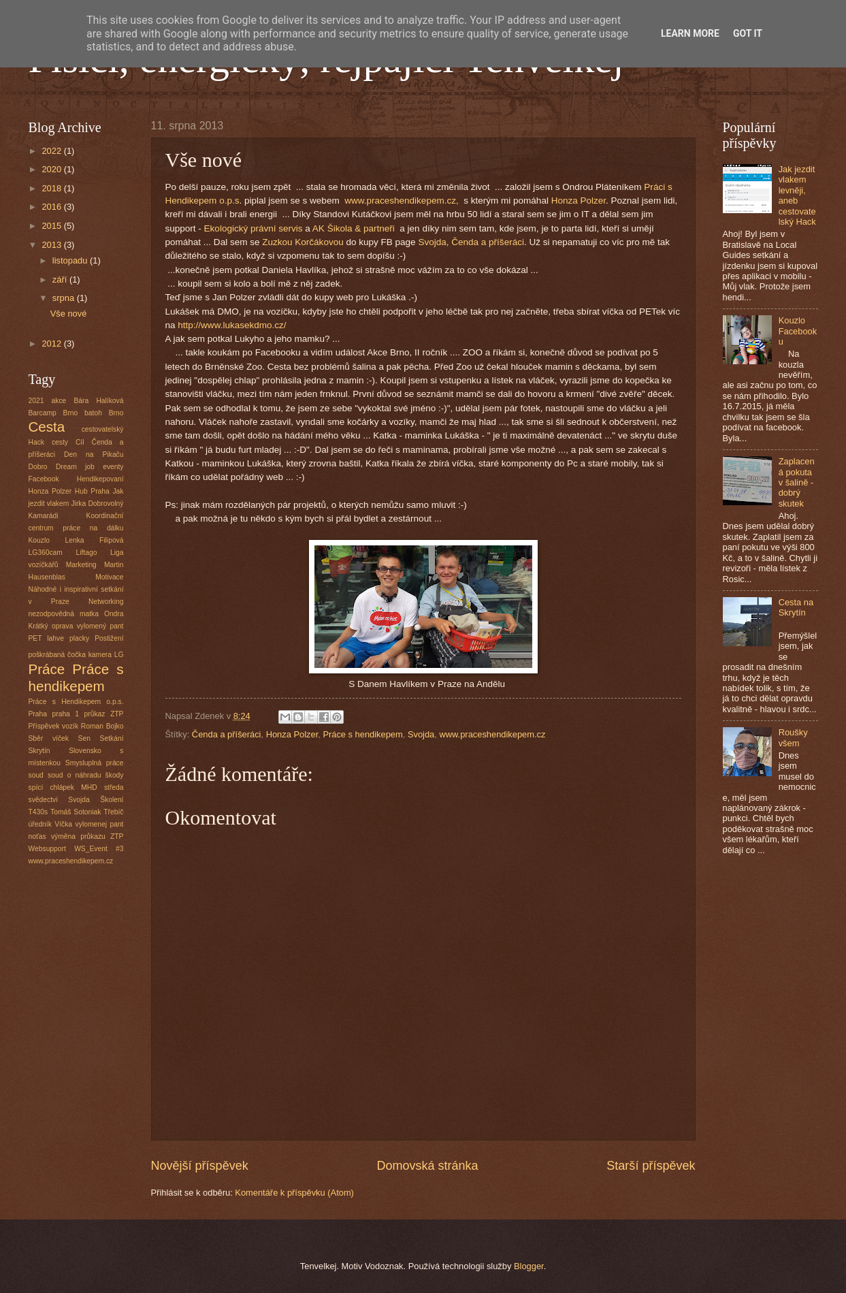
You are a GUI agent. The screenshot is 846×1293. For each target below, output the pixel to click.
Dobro (38, 466)
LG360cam (46, 552)
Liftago (86, 552)
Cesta (47, 426)
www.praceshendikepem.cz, (402, 200)
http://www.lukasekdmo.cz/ (231, 325)
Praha (38, 714)
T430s (38, 812)
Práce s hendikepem (362, 734)
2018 (52, 188)
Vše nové (68, 313)
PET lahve (46, 638)
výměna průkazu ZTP (87, 836)
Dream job (75, 466)
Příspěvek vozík (54, 726)
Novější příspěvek (199, 1165)
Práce (47, 669)
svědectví (44, 799)
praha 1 (66, 714)
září (60, 279)
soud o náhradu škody (85, 775)
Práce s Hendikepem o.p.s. (76, 701)
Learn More (690, 33)
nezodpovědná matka (64, 614)
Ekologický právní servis (255, 228)
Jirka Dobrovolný (97, 503)
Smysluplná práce (94, 763)
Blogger (529, 1266)
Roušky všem (793, 737)
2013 (52, 245)
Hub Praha (92, 491)
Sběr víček (49, 738)
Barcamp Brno (53, 413)
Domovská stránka (427, 1165)
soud (36, 775)
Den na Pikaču (93, 454)
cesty (60, 442)
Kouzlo (39, 540)
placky (79, 638)
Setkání (112, 738)
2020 (52, 169)
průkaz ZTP (104, 714)
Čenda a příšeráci (226, 734)
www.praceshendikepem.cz (492, 734)
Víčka (63, 824)
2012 (52, 343)
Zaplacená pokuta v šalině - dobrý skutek (797, 482)
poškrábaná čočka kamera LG (76, 654)
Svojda (421, 734)
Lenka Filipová (94, 540)
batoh (93, 413)
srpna (64, 298)
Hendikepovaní (100, 479)
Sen (84, 738)
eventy (113, 466)
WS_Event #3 (98, 848)
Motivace (109, 577)
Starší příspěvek (650, 1165)
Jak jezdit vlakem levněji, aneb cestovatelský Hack (797, 195)
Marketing (81, 565)
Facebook (44, 479)
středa (114, 787)
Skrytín (39, 750)
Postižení (109, 638)
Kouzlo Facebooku (798, 331)
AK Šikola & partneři (354, 228)
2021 (36, 400)
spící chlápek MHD (63, 787)
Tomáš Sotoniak (75, 812)
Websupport (47, 848)
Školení (111, 799)
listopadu (71, 260)
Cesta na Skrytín (796, 607)
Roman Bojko (102, 726)
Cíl (80, 442)
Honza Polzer (578, 200)
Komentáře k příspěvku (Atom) (294, 1192)
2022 (52, 151)
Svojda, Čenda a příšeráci (471, 242)
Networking (106, 601)
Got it (747, 33)
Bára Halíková (99, 400)
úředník (40, 824)
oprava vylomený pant (88, 626)
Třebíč (113, 812)
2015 (52, 226)
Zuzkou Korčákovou (302, 242)
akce (59, 400)
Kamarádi (44, 516)
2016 (52, 207)
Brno (116, 413)
